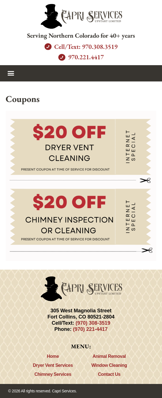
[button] (11, 73)
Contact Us (109, 374)
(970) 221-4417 (90, 329)
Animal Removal (109, 356)
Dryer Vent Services (53, 365)
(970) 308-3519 (93, 323)
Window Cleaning (109, 365)
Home (53, 356)
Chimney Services (52, 374)
